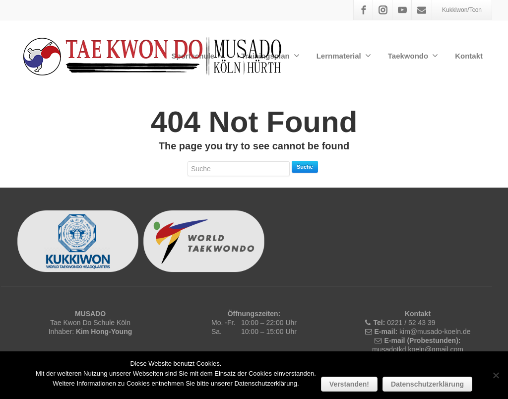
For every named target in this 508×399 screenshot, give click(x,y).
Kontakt (469, 56)
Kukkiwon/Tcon (462, 9)
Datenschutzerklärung (427, 384)
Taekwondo (413, 55)
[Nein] (496, 375)
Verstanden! (349, 384)
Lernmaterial (344, 55)
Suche (305, 167)
